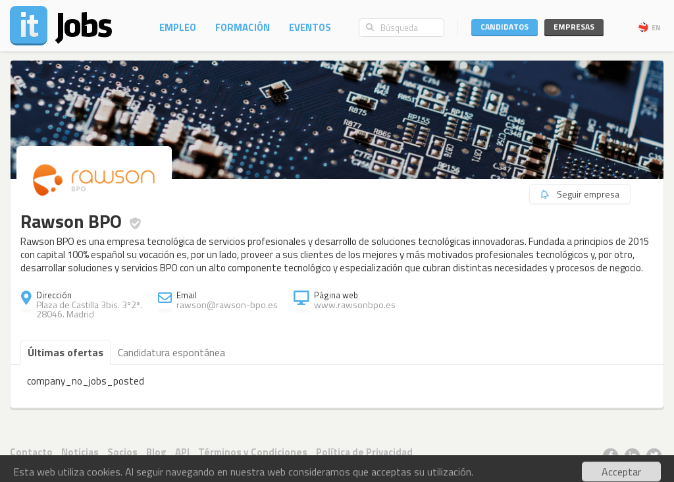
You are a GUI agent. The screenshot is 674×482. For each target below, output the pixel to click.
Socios (122, 452)
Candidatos (504, 26)
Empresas (574, 26)
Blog (156, 452)
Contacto (31, 452)
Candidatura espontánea (171, 352)
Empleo (177, 27)
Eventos (310, 27)
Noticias (80, 452)
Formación (242, 27)
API (182, 452)
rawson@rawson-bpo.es (227, 304)
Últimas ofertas (65, 352)
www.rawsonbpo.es (355, 304)
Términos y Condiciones (252, 452)
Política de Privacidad (364, 452)
